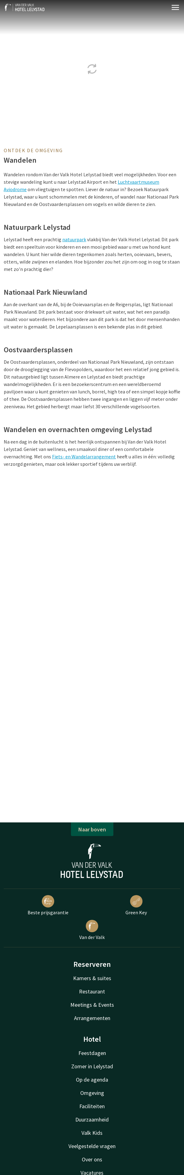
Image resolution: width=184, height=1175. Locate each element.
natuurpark (74, 239)
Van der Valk (92, 930)
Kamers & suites (92, 978)
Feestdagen (92, 1053)
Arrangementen (92, 1018)
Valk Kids (92, 1132)
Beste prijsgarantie (48, 905)
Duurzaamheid (92, 1119)
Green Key (136, 905)
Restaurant (92, 991)
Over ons (92, 1159)
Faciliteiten (92, 1106)
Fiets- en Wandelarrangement (84, 456)
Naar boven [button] (92, 829)
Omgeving (92, 1092)
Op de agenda (92, 1079)
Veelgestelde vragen (92, 1146)
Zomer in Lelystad (92, 1066)
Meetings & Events (92, 1004)
